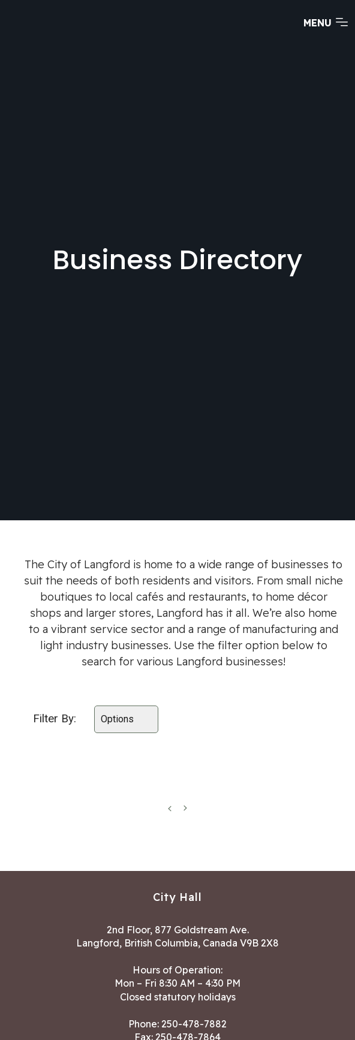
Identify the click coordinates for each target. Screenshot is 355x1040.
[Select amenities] (126, 719)
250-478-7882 (194, 1024)
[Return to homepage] (54, 34)
